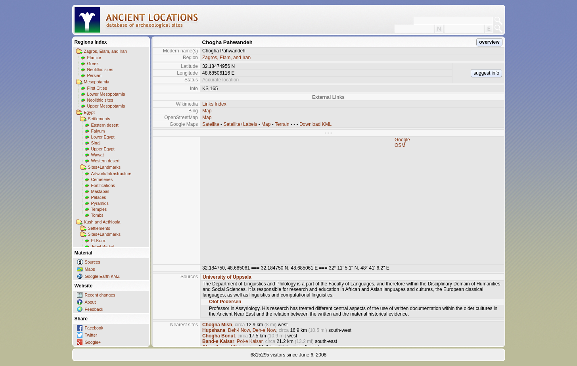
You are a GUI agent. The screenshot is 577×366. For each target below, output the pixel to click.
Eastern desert (105, 125)
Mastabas (100, 191)
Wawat (97, 154)
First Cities (97, 88)
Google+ (93, 342)
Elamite (94, 57)
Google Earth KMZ (102, 276)
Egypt (89, 112)
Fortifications (103, 185)
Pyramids (100, 203)
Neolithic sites (100, 69)
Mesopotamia (96, 81)
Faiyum (98, 131)
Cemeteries (102, 179)
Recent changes (100, 295)
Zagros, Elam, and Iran (105, 51)
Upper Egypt (103, 148)
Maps (90, 269)
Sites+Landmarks (104, 167)
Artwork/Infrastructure (111, 173)
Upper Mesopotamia (106, 106)
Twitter (91, 335)
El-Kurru (99, 240)
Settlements (99, 118)
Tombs (97, 215)
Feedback (94, 309)
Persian (94, 75)
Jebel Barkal (103, 246)
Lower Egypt (103, 137)
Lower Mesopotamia (106, 94)
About (90, 302)
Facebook (94, 328)
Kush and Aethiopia (102, 222)
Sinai (96, 143)
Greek (93, 63)
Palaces (98, 197)
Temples (99, 209)
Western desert (105, 160)
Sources (92, 262)
